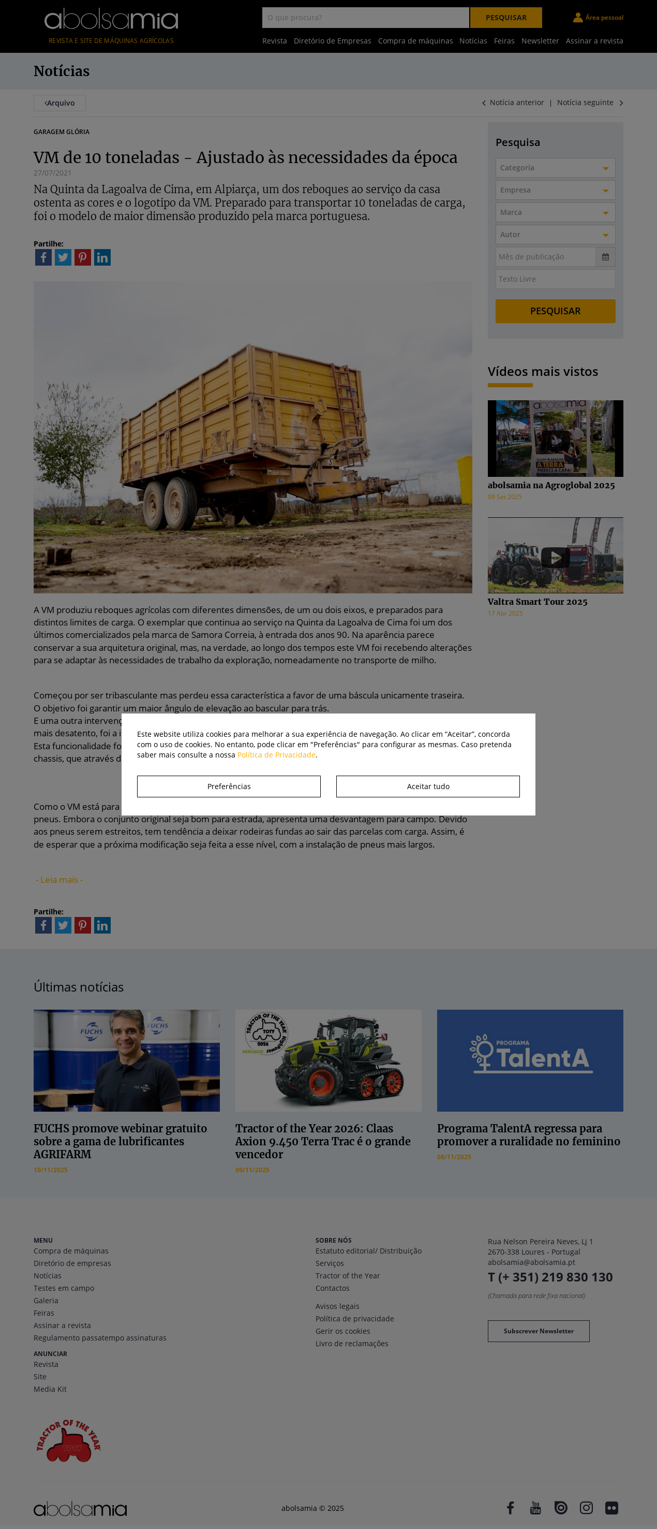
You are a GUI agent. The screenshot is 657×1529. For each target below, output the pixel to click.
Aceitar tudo (428, 786)
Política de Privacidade (276, 755)
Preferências (229, 786)
